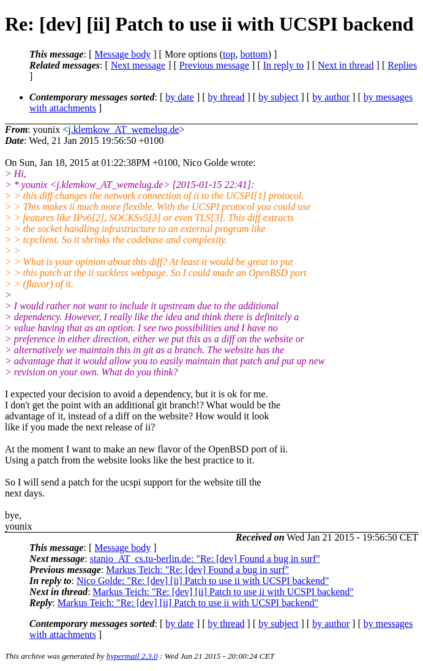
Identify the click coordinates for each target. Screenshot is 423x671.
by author (331, 97)
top (229, 54)
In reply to (283, 65)
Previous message (214, 65)
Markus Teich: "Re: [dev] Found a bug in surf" (197, 569)
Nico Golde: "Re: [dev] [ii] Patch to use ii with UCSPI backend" (203, 580)
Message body (122, 54)
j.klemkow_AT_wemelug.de (123, 129)
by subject (278, 97)
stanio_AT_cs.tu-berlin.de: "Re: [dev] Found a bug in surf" (205, 558)
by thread (226, 97)
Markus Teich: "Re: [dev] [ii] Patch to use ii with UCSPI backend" (223, 592)
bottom (254, 54)
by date (179, 97)
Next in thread (346, 65)
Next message (138, 65)
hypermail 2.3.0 (132, 656)
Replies (402, 65)
